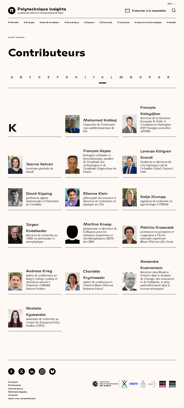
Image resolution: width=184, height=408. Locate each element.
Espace (89, 22)
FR (169, 3)
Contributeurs (15, 388)
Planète (13, 22)
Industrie (123, 22)
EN (174, 3)
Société (172, 22)
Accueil (11, 37)
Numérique (72, 22)
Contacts (13, 395)
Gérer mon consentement (22, 398)
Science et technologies (148, 22)
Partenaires (14, 385)
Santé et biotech (49, 22)
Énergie (29, 22)
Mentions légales (17, 391)
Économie (106, 22)
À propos (13, 382)
